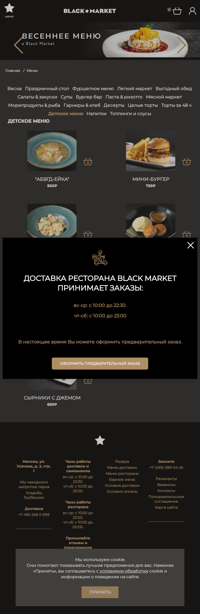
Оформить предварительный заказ (100, 363)
